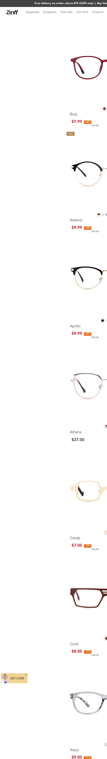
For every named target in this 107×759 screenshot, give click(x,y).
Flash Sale (66, 12)
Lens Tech (82, 12)
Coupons (97, 12)
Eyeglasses (32, 12)
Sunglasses (49, 12)
